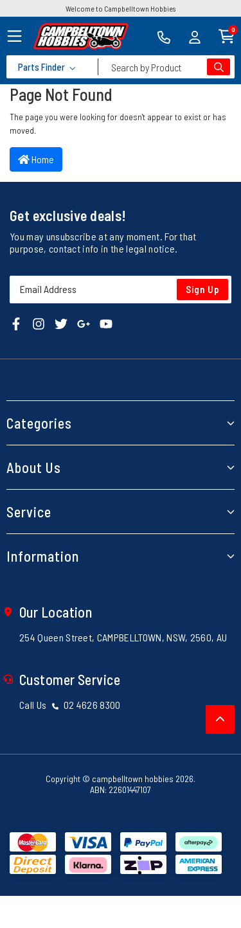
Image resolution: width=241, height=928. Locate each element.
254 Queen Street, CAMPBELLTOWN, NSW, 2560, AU (123, 637)
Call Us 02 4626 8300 (70, 705)
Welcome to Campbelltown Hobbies (120, 8)
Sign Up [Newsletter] (203, 289)
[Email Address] (120, 289)
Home (36, 159)
